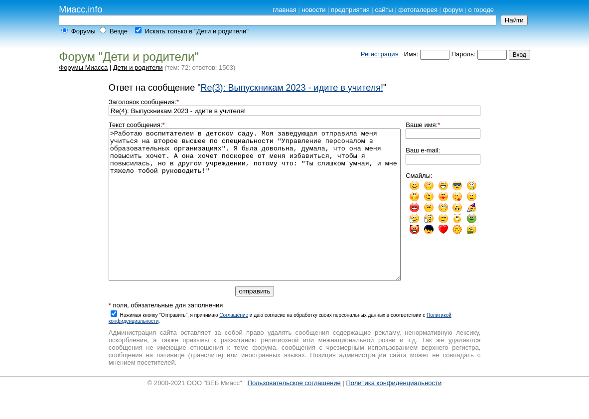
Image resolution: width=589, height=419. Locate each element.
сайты (384, 9)
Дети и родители (138, 67)
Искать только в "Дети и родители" (196, 31)
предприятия (350, 9)
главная (284, 9)
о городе (481, 9)
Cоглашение (233, 345)
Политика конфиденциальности (394, 413)
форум (453, 9)
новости (313, 9)
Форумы (83, 31)
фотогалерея (418, 9)
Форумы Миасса (83, 67)
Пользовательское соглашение (294, 413)
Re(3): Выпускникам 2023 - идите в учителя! (292, 88)
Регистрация (380, 54)
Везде (119, 31)
